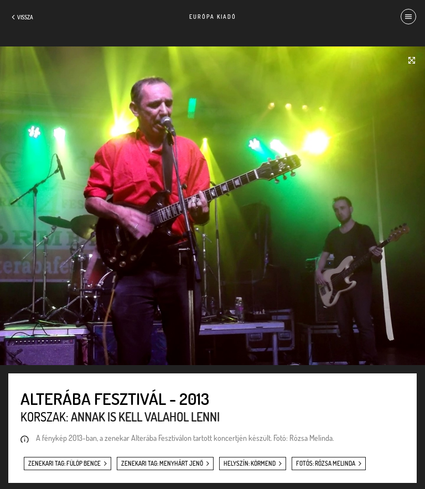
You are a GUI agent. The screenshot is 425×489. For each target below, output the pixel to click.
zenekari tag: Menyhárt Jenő (162, 463)
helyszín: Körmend (250, 463)
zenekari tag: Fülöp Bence (64, 463)
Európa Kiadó (212, 16)
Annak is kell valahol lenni (145, 416)
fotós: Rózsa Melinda (325, 463)
